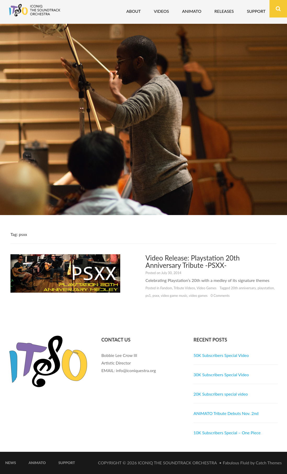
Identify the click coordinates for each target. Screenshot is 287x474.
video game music (174, 295)
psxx (155, 295)
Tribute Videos (184, 288)
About (133, 11)
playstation (265, 288)
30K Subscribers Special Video (221, 374)
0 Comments (220, 295)
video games (198, 295)
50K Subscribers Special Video (221, 355)
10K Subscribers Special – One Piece (227, 432)
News (10, 462)
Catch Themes (269, 462)
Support (256, 11)
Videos (161, 11)
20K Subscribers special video (220, 393)
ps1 (148, 295)
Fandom (166, 288)
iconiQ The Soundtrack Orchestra (177, 462)
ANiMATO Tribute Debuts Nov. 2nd (226, 413)
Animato (191, 11)
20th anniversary (243, 288)
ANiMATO (37, 462)
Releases (224, 11)
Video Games (206, 288)
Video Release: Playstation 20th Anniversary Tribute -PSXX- (193, 262)
